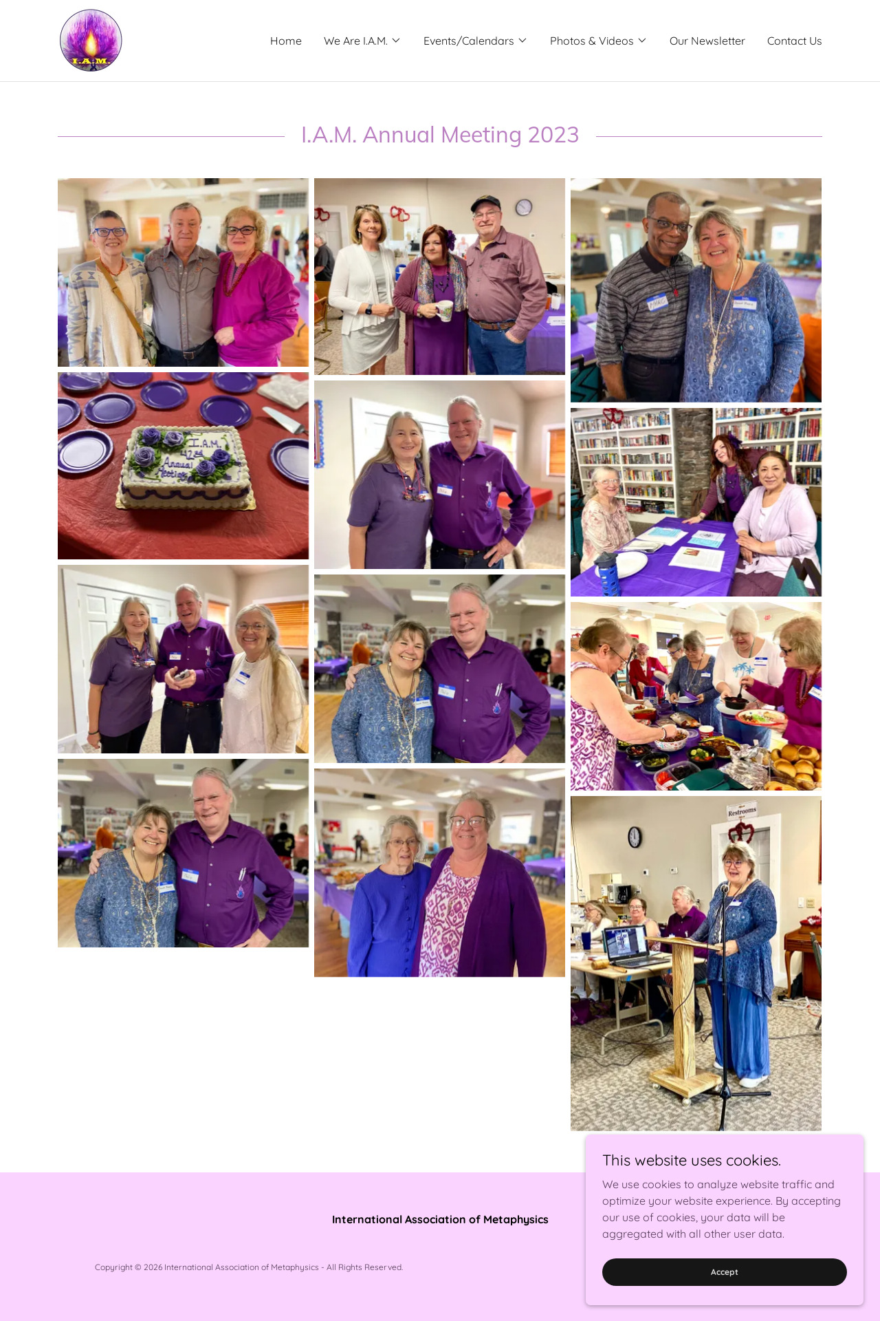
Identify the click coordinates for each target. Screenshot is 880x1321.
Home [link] (286, 40)
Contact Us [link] (794, 40)
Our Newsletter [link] (707, 40)
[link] (90, 39)
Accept (726, 1272)
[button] (363, 40)
